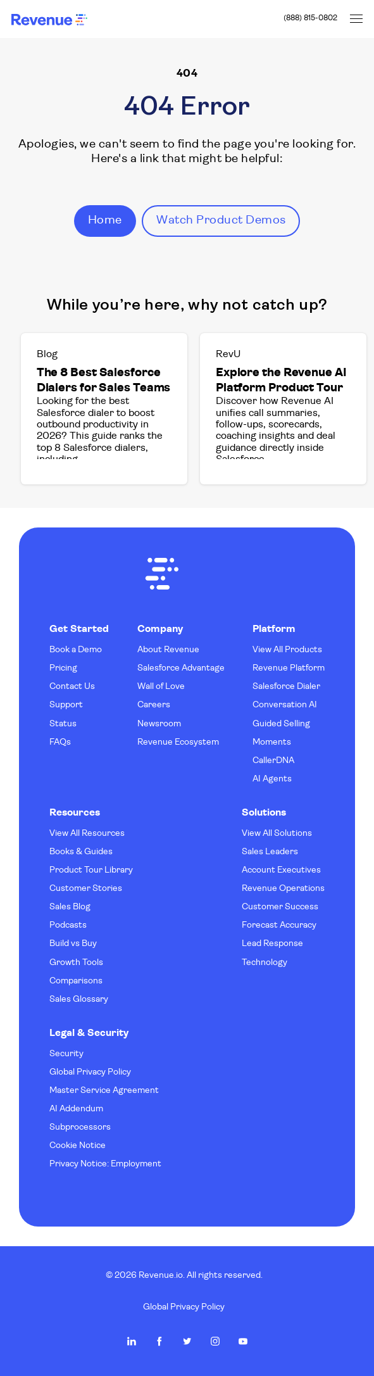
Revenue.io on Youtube (243, 1341)
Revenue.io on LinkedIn (131, 1341)
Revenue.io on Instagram (215, 1341)
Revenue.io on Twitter (187, 1341)
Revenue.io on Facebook (159, 1341)
